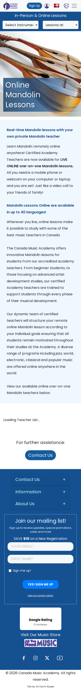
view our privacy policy (40, 595)
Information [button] (28, 492)
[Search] (20, 25)
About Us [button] (25, 504)
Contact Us (40, 455)
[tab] (40, 480)
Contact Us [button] (27, 479)
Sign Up (34, 5)
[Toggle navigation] (74, 6)
